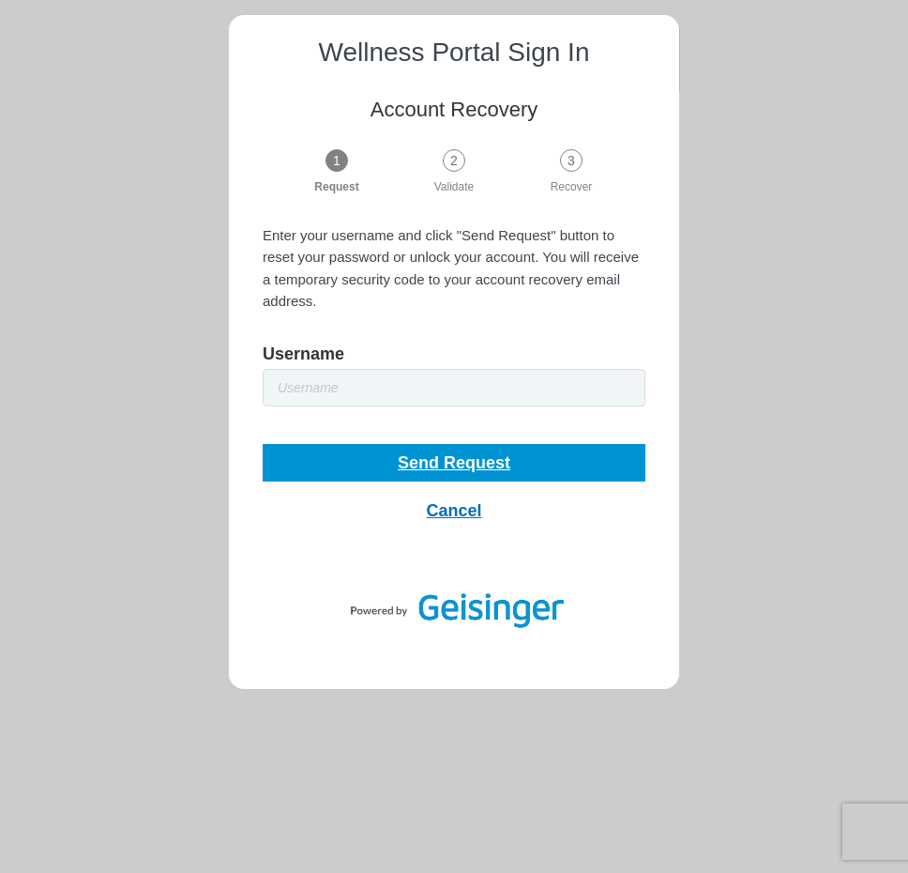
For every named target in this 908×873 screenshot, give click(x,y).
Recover (572, 186)
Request (336, 186)
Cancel (453, 510)
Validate (454, 186)
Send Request (454, 462)
